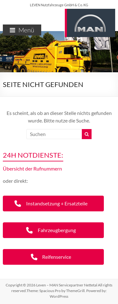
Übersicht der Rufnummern (32, 168)
